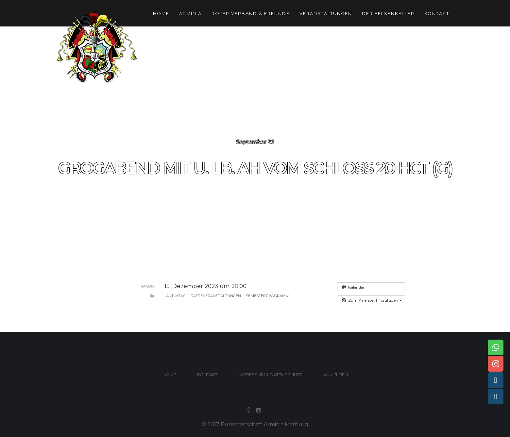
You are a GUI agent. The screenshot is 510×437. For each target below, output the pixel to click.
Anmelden (335, 374)
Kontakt (436, 13)
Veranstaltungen (325, 13)
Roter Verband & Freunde (251, 13)
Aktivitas (175, 296)
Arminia (190, 13)
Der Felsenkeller (388, 13)
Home (161, 13)
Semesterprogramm (267, 296)
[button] (371, 300)
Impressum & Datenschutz (270, 374)
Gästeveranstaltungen (216, 296)
